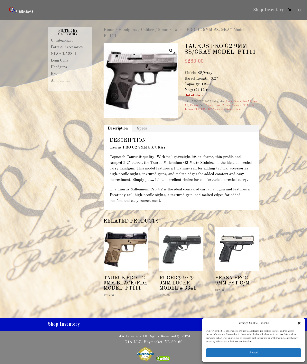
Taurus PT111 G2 (243, 105)
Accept (253, 352)
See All (246, 101)
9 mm (163, 30)
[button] (299, 323)
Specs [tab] (142, 128)
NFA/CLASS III (64, 54)
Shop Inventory (268, 10)
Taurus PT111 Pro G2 (198, 109)
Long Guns (59, 60)
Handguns (127, 30)
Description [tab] (118, 128)
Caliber (147, 30)
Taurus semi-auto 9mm (227, 109)
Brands (56, 74)
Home (109, 30)
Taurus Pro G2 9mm (218, 105)
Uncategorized (62, 40)
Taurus (194, 105)
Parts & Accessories (67, 47)
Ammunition (60, 80)
